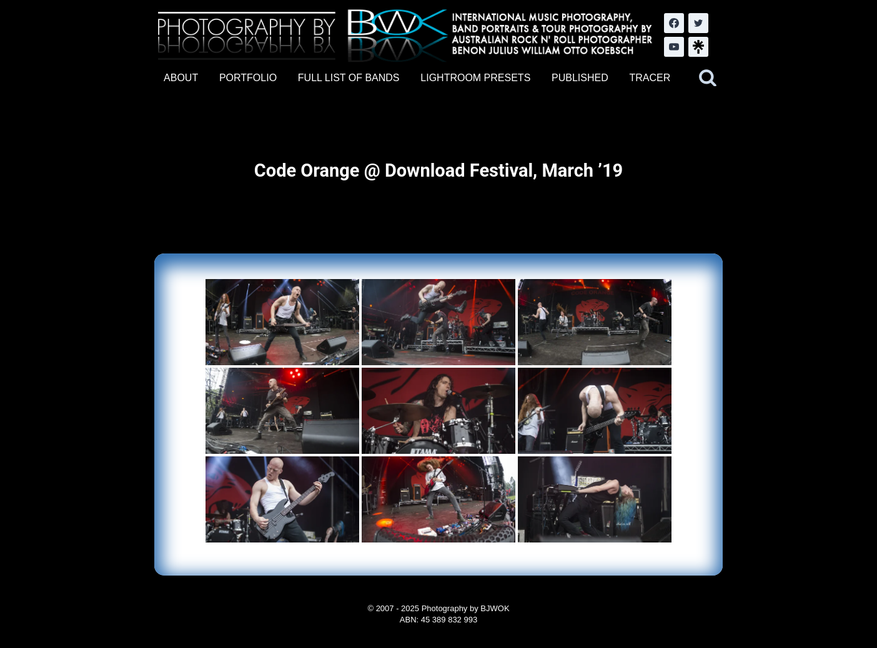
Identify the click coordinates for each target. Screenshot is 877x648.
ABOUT (181, 77)
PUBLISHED (580, 77)
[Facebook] (674, 23)
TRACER (649, 77)
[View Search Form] (708, 78)
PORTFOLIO (248, 77)
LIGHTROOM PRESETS (475, 77)
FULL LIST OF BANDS (349, 77)
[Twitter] (698, 23)
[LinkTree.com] (698, 47)
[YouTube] (674, 47)
